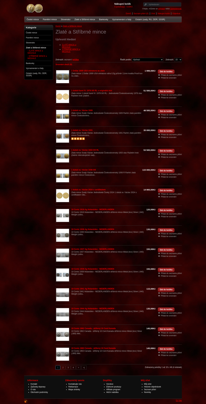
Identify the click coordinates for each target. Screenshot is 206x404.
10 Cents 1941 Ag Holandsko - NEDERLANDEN (92, 289)
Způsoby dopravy (38, 387)
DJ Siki (179, 400)
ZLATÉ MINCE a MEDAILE (69, 46)
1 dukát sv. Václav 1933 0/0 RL (85, 150)
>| (84, 367)
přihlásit (161, 9)
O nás (33, 389)
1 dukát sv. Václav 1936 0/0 (83, 170)
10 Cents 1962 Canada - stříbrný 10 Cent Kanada (93, 328)
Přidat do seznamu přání (171, 75)
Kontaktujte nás (75, 384)
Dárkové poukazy (113, 387)
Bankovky (103, 19)
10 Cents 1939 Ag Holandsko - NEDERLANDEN (92, 269)
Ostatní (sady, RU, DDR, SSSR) (150, 19)
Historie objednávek (152, 387)
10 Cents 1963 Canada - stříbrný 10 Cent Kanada (93, 348)
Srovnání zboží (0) (64, 64)
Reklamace (73, 387)
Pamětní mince (50, 19)
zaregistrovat (175, 9)
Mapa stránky (74, 389)
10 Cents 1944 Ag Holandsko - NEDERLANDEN (92, 308)
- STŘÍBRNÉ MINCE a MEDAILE (37, 57)
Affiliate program (113, 389)
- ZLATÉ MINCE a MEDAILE (35, 52)
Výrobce (109, 384)
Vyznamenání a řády (121, 19)
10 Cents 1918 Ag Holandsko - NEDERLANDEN (92, 209)
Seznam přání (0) (141, 13)
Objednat (176, 13)
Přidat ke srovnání (168, 78)
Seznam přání (150, 389)
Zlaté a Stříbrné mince (85, 19)
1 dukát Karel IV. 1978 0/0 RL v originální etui (91, 90)
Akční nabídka (112, 392)
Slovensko (65, 19)
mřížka (76, 59)
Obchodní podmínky (39, 392)
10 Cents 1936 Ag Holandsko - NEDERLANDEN (92, 229)
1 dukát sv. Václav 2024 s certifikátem (88, 190)
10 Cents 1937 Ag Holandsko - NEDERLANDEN (92, 249)
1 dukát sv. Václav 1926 (82, 110)
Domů (128, 13)
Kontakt (34, 384)
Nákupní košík (164, 13)
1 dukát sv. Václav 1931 (82, 130)
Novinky (147, 392)
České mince (33, 19)
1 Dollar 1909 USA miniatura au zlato (88, 71)
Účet (153, 13)
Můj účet (147, 384)
